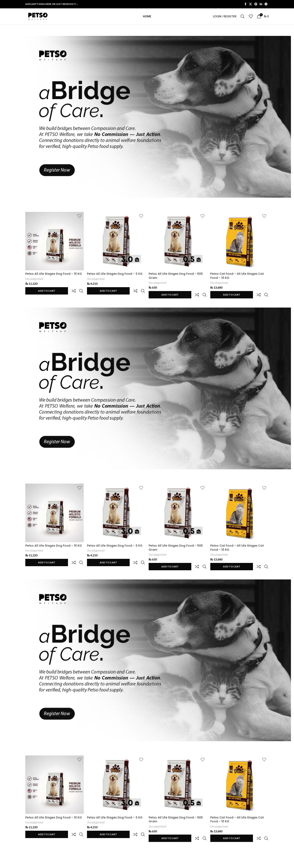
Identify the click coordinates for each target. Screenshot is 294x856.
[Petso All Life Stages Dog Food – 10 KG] (54, 246)
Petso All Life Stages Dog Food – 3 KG (115, 279)
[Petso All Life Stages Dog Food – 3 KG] (116, 246)
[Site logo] (37, 19)
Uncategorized (34, 284)
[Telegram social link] (266, 4)
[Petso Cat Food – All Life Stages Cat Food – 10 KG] (240, 246)
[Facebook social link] (245, 4)
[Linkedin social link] (260, 4)
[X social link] (250, 4)
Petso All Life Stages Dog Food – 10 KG (53, 279)
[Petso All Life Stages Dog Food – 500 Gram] (178, 246)
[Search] (242, 19)
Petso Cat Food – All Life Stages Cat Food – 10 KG (237, 281)
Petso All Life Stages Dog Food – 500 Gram (176, 281)
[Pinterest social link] (255, 4)
